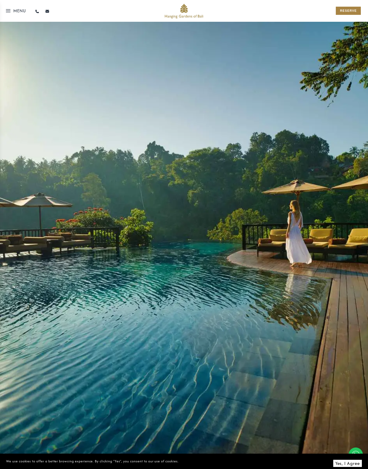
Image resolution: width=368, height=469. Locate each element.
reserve (348, 11)
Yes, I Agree (347, 463)
